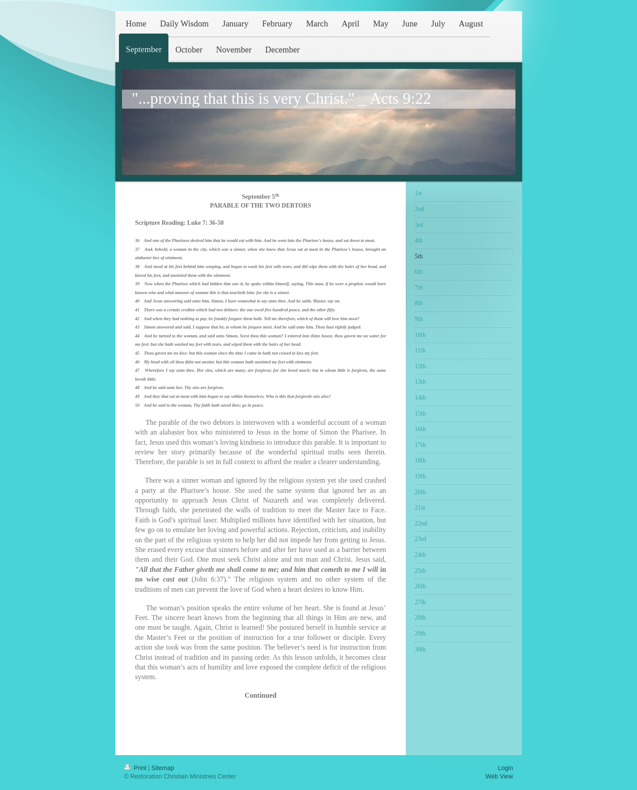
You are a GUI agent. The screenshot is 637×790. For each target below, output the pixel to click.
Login (505, 767)
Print (136, 767)
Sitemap (163, 767)
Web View (499, 776)
